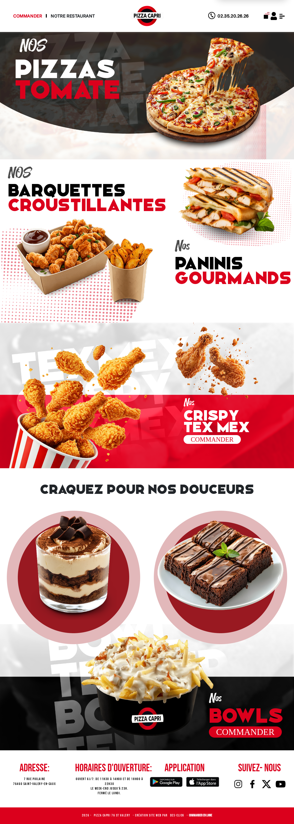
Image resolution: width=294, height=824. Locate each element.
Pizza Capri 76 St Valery (112, 815)
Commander (27, 16)
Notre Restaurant (73, 16)
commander (245, 732)
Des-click (177, 815)
